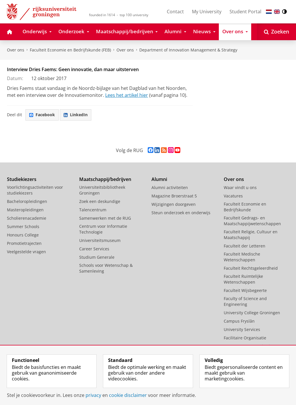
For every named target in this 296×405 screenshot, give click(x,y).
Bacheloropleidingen (27, 201)
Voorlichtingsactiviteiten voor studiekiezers (35, 190)
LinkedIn (76, 114)
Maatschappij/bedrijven (105, 179)
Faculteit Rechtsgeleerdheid (251, 268)
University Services (242, 329)
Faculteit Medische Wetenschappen (242, 256)
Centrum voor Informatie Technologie (103, 229)
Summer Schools (23, 226)
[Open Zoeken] (276, 31)
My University (206, 11)
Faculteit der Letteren (244, 246)
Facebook (42, 114)
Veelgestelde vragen (26, 251)
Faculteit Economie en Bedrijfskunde (245, 206)
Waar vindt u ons (240, 187)
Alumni (159, 179)
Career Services (94, 248)
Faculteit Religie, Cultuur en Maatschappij (251, 234)
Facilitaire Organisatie (245, 338)
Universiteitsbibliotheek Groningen (102, 190)
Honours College (23, 235)
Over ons (15, 50)
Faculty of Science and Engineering (245, 301)
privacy (93, 395)
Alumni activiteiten (169, 187)
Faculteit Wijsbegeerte (245, 290)
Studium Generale (96, 257)
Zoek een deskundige (99, 201)
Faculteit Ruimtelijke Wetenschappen (243, 279)
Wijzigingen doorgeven (173, 204)
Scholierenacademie (26, 218)
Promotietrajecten (24, 243)
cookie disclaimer (128, 395)
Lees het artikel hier (126, 95)
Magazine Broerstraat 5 (174, 196)
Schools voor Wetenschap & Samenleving (106, 268)
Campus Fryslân (239, 321)
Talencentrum (92, 209)
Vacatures (233, 196)
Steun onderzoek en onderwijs (180, 212)
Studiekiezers (21, 179)
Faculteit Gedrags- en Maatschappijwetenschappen (252, 220)
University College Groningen (252, 312)
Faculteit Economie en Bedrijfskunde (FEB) (70, 50)
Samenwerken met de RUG (105, 218)
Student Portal (245, 11)
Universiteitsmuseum (100, 240)
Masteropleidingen (25, 209)
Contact (175, 11)
